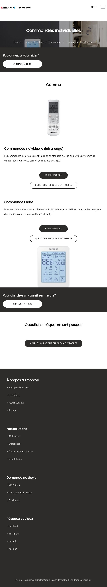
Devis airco (14, 484)
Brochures (13, 500)
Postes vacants (16, 402)
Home (17, 42)
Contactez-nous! (22, 304)
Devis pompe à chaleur (20, 492)
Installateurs (15, 459)
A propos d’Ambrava (18, 387)
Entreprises (14, 443)
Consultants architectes (21, 451)
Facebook (13, 526)
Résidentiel (14, 436)
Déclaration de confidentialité (52, 580)
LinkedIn (12, 541)
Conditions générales (80, 580)
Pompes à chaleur (34, 42)
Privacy (12, 410)
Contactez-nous (22, 64)
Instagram (13, 533)
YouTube (12, 548)
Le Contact (14, 395)
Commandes (55, 42)
